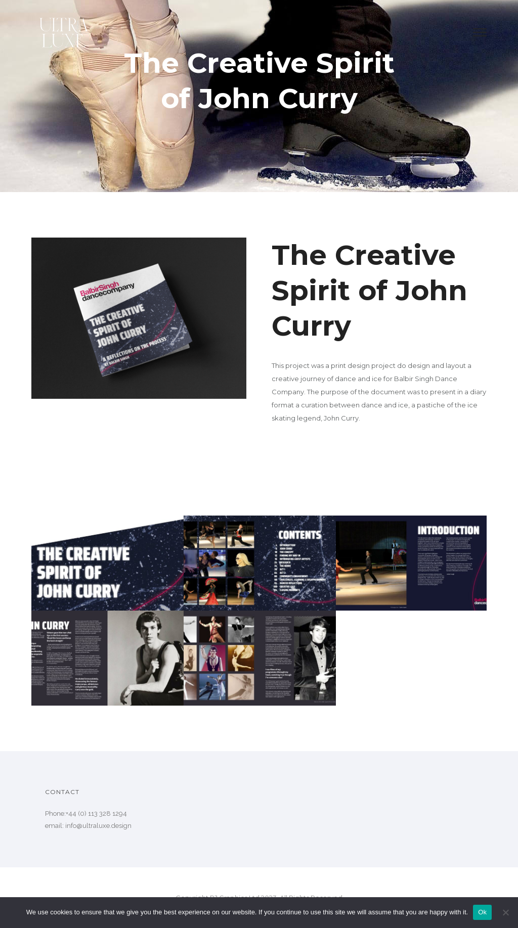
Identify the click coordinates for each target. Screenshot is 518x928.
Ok (482, 912)
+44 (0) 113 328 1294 (96, 813)
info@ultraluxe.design (98, 825)
